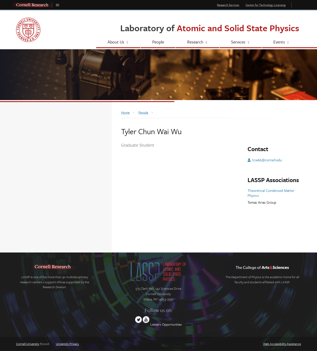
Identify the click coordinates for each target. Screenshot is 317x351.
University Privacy (67, 343)
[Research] (197, 42)
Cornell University (27, 343)
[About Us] (118, 42)
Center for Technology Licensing (266, 5)
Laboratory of (209, 27)
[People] (158, 42)
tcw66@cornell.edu (267, 160)
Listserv (155, 324)
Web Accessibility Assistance (282, 343)
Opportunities (172, 324)
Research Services (228, 5)
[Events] (281, 42)
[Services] (240, 42)
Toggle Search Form (297, 4)
